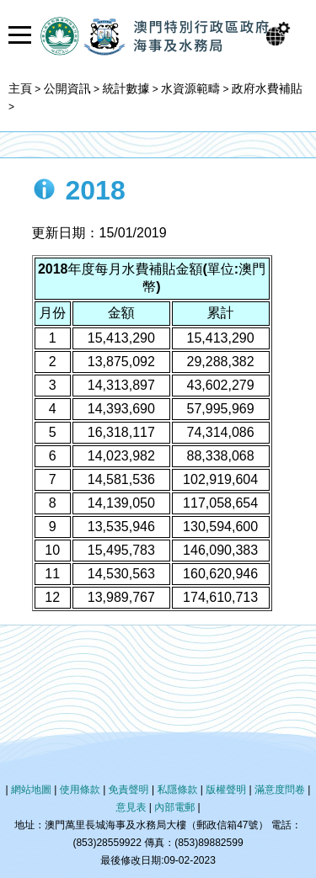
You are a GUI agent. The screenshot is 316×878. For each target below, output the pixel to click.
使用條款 (80, 790)
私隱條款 (177, 790)
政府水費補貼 (267, 88)
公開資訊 (67, 88)
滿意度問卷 (279, 790)
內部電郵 (174, 807)
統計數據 (125, 88)
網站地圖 (31, 790)
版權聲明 (226, 790)
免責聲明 (129, 790)
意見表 (130, 807)
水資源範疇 (190, 88)
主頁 (20, 88)
